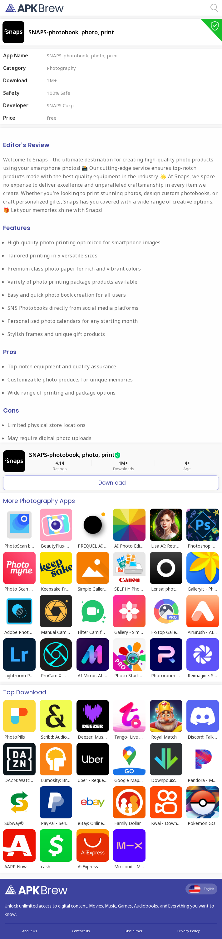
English (201, 889)
